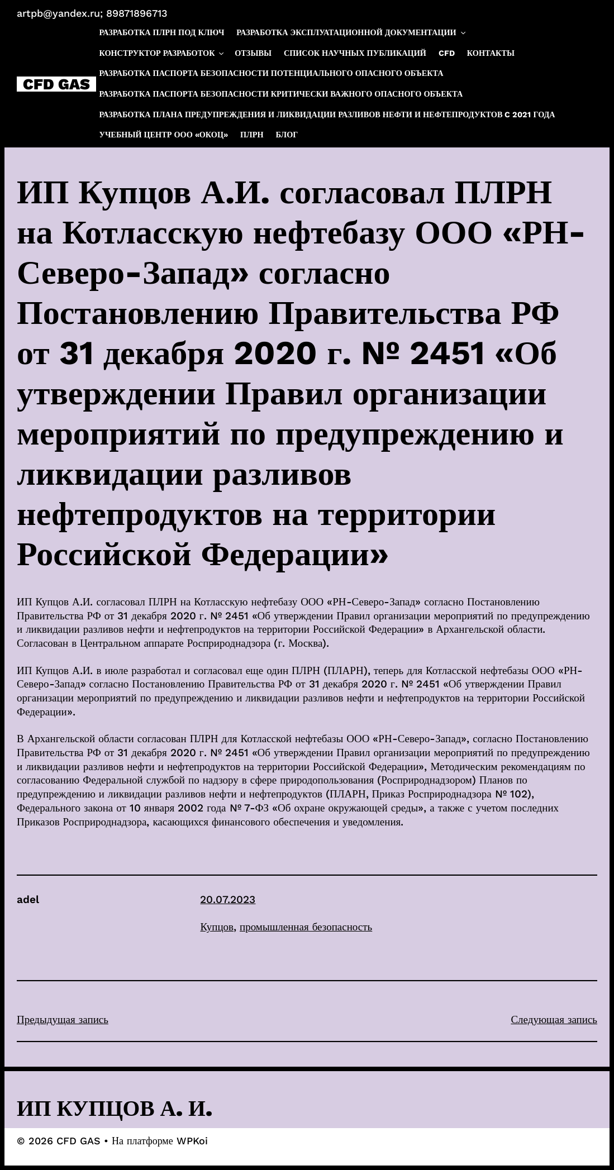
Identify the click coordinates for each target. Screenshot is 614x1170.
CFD (447, 53)
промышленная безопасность (306, 926)
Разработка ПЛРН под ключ (161, 32)
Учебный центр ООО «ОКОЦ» (163, 134)
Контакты (491, 53)
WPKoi (192, 1141)
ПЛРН (252, 134)
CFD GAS (56, 84)
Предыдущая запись (62, 1019)
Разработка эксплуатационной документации (351, 33)
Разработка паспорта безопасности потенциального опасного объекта (271, 73)
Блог (286, 134)
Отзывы (253, 53)
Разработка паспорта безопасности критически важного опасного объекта (281, 93)
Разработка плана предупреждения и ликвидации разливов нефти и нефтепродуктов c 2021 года (327, 114)
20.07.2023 (227, 899)
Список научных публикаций (355, 53)
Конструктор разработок (162, 53)
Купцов (217, 926)
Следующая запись (554, 1019)
